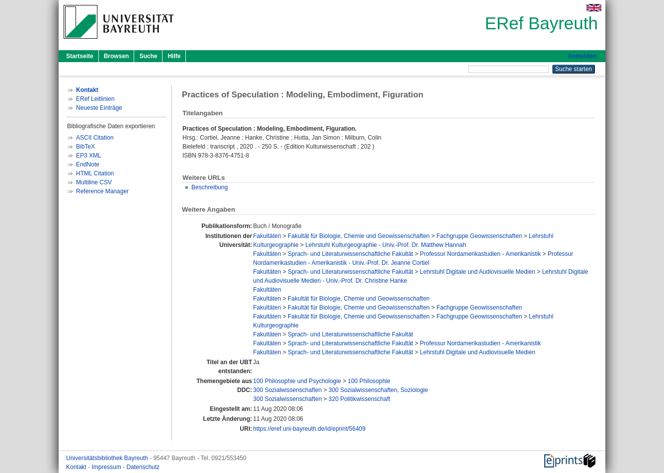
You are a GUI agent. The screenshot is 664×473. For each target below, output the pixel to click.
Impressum (107, 467)
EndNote (87, 164)
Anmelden (582, 56)
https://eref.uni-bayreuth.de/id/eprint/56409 (309, 428)
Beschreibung (209, 187)
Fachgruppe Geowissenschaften (479, 236)
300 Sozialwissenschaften (287, 390)
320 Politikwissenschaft (359, 398)
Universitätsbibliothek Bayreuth (108, 458)
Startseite (79, 56)
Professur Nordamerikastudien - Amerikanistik (480, 253)
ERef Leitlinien (95, 98)
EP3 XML (88, 155)
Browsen (116, 56)
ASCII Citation (94, 137)
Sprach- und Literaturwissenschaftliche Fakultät (350, 253)
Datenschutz (143, 467)
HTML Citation (95, 173)
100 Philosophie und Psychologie (297, 381)
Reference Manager (102, 191)
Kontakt (77, 467)
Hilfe (173, 56)
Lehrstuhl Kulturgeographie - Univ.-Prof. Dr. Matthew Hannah (385, 244)
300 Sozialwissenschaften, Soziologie (378, 390)
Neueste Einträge (99, 107)
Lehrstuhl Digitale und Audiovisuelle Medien (477, 271)
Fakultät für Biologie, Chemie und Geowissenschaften (359, 236)
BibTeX (85, 146)
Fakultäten (267, 236)
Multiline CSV (94, 182)
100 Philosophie (369, 381)
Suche (148, 56)
